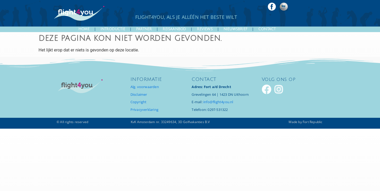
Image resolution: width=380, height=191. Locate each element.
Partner (144, 29)
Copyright (138, 101)
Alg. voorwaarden (144, 86)
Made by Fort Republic (305, 122)
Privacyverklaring (144, 109)
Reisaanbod (174, 29)
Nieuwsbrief (235, 29)
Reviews (204, 29)
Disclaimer (138, 94)
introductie (112, 29)
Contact (267, 29)
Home (84, 29)
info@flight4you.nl (218, 101)
